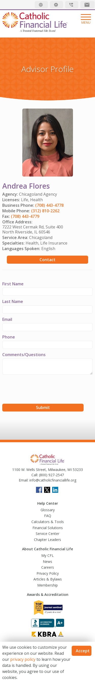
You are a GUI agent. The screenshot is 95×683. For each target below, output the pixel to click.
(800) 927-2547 (51, 474)
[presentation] (40, 390)
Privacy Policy (47, 573)
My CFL (47, 555)
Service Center (47, 533)
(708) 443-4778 (49, 205)
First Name (13, 284)
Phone (8, 337)
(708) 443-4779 (25, 216)
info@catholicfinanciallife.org (52, 480)
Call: (34, 474)
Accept (83, 651)
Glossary (48, 509)
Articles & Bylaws (47, 579)
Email (7, 319)
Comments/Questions (24, 354)
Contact (47, 259)
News (47, 561)
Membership (47, 585)
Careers (47, 567)
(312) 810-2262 (45, 210)
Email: (23, 480)
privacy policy (22, 659)
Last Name (12, 301)
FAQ (47, 515)
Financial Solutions (47, 527)
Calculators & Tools (47, 521)
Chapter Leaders (47, 539)
